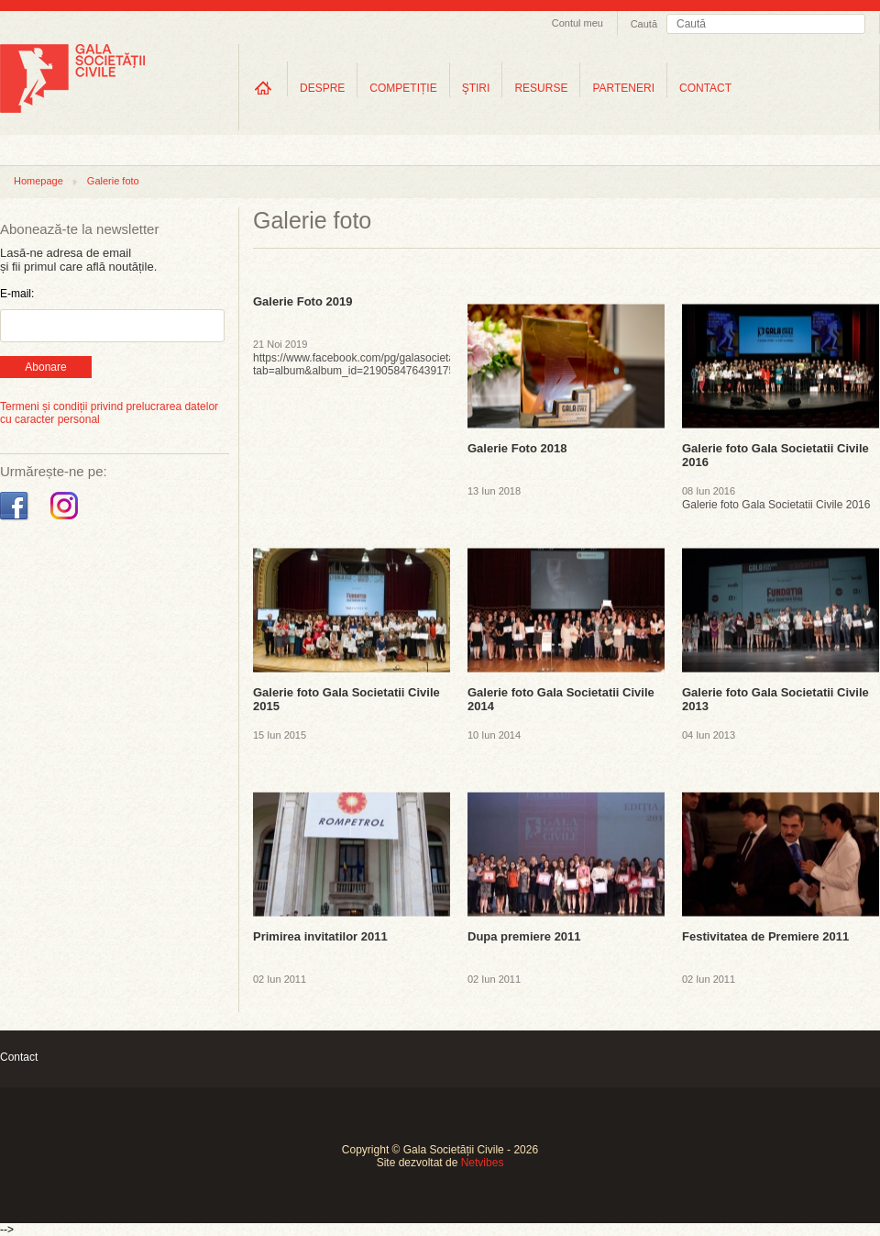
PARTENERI (623, 88)
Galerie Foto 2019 (302, 301)
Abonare (45, 367)
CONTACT (705, 88)
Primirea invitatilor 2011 (320, 936)
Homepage (38, 180)
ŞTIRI (476, 88)
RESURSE (540, 88)
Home (263, 88)
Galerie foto (113, 180)
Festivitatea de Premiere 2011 (765, 936)
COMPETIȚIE (402, 88)
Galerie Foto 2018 (517, 448)
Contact (19, 1057)
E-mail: (17, 293)
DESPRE (322, 88)
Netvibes (482, 1162)
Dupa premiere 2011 (524, 936)
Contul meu (577, 22)
